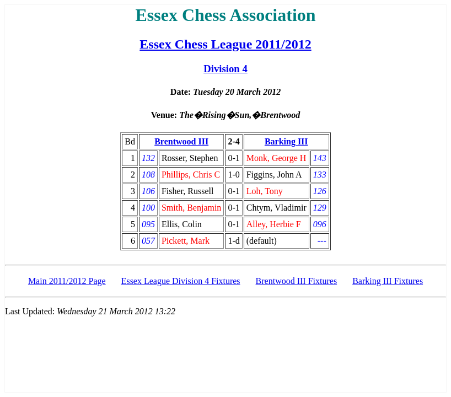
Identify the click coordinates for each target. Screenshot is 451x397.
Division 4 (225, 68)
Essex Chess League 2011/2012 (225, 44)
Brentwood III (181, 141)
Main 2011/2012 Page (67, 281)
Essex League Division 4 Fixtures (180, 281)
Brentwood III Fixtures (296, 281)
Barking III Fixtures (387, 281)
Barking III (286, 141)
